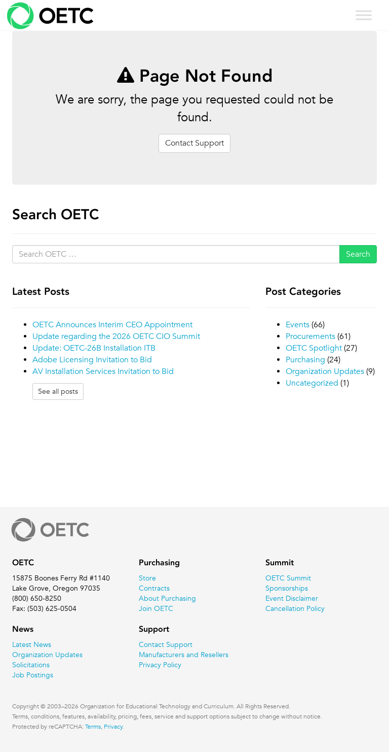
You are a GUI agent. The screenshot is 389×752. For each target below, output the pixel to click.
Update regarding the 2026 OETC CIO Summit (116, 336)
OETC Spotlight (314, 348)
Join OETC (156, 608)
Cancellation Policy (295, 608)
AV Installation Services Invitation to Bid (103, 371)
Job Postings (32, 674)
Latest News (31, 644)
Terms (93, 726)
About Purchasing (167, 598)
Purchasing (305, 360)
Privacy (113, 726)
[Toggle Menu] (364, 15)
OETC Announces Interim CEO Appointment (112, 325)
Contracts (154, 588)
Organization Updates (325, 371)
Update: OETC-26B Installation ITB (93, 348)
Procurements (310, 336)
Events (297, 325)
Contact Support (194, 143)
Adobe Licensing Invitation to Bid (92, 360)
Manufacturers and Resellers (183, 654)
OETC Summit (288, 578)
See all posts (58, 391)
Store (147, 578)
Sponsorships (286, 588)
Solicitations (31, 664)
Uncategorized (312, 383)
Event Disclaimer (291, 598)
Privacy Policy (160, 664)
